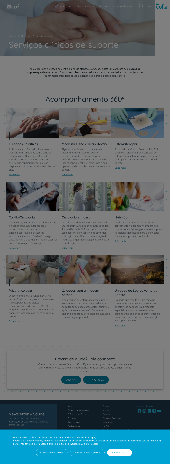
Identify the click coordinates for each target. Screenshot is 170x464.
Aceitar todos (120, 452)
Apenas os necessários (87, 452)
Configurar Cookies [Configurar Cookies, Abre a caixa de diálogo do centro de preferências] (51, 452)
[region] (85, 447)
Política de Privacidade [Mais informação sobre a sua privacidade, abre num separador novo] (68, 443)
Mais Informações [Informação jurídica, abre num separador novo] (89, 443)
